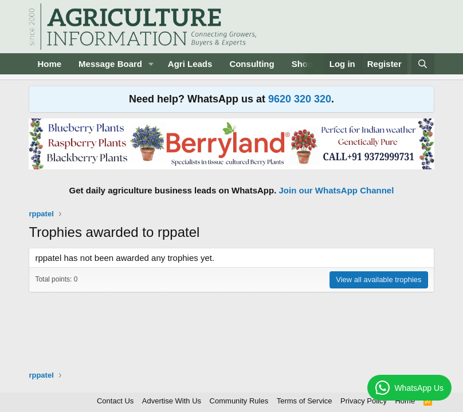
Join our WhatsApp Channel (336, 190)
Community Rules (239, 401)
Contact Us (115, 401)
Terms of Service (304, 401)
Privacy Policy (363, 401)
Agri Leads (190, 64)
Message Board (110, 64)
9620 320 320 (299, 99)
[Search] (422, 63)
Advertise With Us (171, 401)
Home (49, 64)
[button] (151, 63)
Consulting (251, 64)
